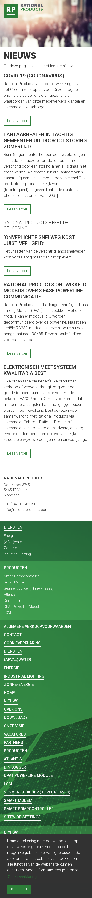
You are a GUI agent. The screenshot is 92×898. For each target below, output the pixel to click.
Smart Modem (15, 582)
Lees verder (17, 120)
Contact (13, 634)
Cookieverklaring (22, 643)
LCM (7, 613)
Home (9, 692)
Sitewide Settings (22, 817)
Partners (13, 742)
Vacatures (15, 734)
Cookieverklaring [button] (22, 876)
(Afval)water (13, 542)
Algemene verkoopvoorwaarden (37, 626)
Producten (15, 567)
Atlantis (9, 594)
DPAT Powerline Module (22, 607)
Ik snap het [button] (18, 889)
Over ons (13, 709)
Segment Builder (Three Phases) (28, 588)
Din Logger (12, 600)
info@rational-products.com (26, 510)
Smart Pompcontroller (21, 576)
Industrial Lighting (17, 554)
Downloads (16, 717)
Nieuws (11, 701)
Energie (9, 536)
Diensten (13, 527)
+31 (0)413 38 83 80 (19, 504)
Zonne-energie (15, 548)
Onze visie (14, 726)
